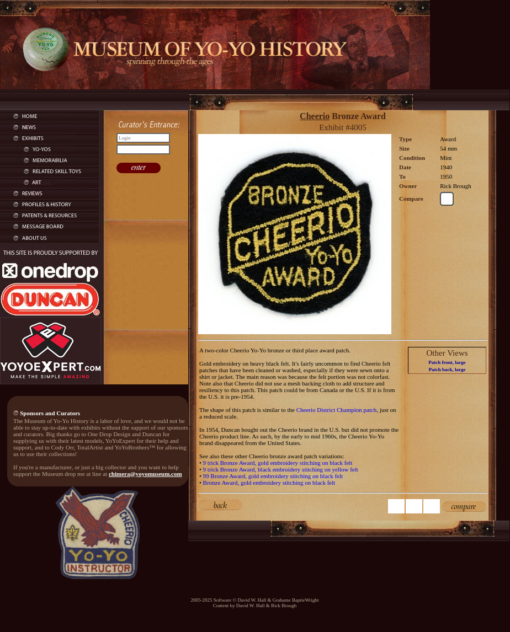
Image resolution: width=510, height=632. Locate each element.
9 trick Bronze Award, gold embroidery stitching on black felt (278, 462)
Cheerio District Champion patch (336, 409)
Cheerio (315, 116)
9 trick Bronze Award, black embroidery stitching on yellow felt (280, 469)
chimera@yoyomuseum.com (145, 473)
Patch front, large (447, 362)
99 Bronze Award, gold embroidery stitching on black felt (273, 476)
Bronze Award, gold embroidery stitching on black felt (269, 482)
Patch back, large (447, 369)
